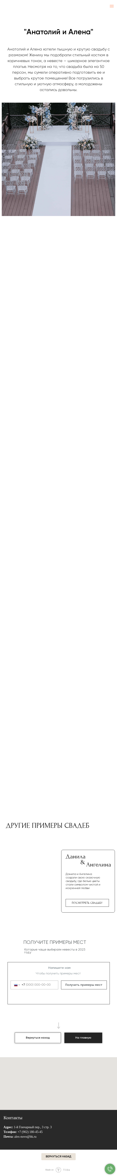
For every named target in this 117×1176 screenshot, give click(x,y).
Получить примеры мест (83, 985)
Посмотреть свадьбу (87, 902)
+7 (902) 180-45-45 (30, 1132)
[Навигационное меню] (112, 6)
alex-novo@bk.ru (25, 1136)
